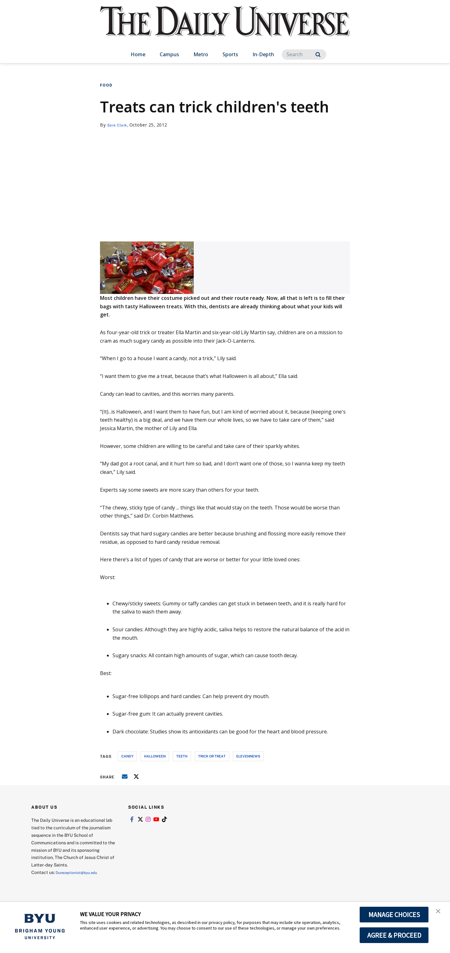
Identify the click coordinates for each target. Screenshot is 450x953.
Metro (200, 54)
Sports (230, 54)
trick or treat (212, 756)
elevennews (248, 756)
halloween (155, 756)
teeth (182, 756)
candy (127, 756)
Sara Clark (118, 124)
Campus (169, 54)
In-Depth (263, 54)
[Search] (304, 54)
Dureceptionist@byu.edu (81, 872)
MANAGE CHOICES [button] (394, 914)
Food (106, 85)
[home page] (225, 28)
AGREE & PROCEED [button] (394, 935)
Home (138, 54)
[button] (439, 913)
